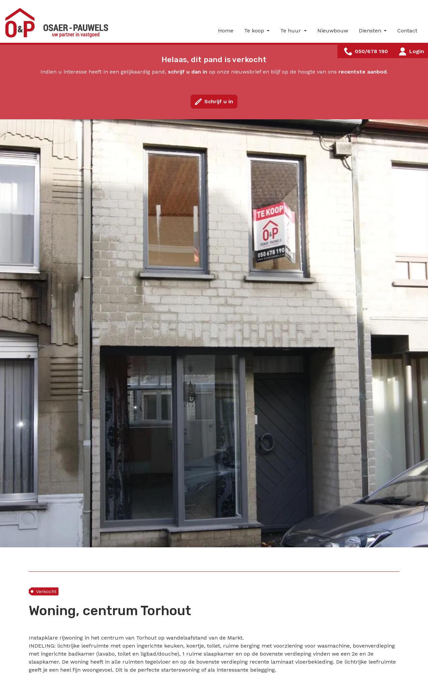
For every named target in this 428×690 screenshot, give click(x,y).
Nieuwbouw (332, 30)
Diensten (371, 30)
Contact (407, 30)
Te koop (255, 30)
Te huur (291, 30)
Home (225, 30)
